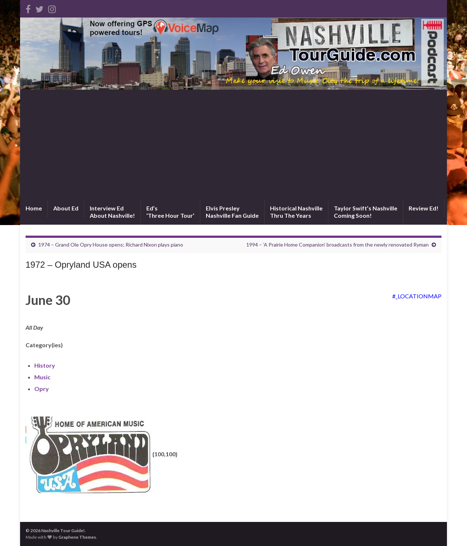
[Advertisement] (233, 144)
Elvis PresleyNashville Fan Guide (232, 212)
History (44, 365)
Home (34, 208)
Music (42, 376)
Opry (41, 388)
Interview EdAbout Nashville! (112, 212)
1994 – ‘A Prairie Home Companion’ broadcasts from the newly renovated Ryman (337, 244)
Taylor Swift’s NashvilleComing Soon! (365, 212)
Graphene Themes (77, 537)
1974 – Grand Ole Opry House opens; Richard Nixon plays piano (110, 244)
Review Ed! (424, 208)
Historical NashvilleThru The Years (296, 212)
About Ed (65, 208)
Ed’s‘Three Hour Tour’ (170, 212)
